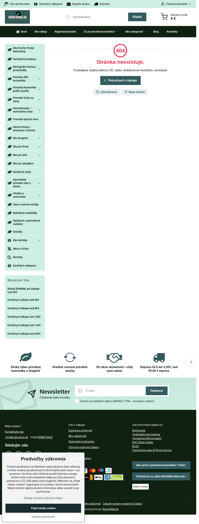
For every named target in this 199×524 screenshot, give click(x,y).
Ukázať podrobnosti (43, 517)
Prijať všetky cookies (43, 509)
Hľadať (137, 17)
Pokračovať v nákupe (120, 80)
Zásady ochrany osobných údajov (122, 503)
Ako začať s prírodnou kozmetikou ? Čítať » (161, 465)
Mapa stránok (134, 92)
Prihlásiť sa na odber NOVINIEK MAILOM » (161, 476)
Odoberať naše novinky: (55, 397)
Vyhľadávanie (106, 92)
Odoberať (156, 391)
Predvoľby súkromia (89, 503)
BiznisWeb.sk (110, 509)
